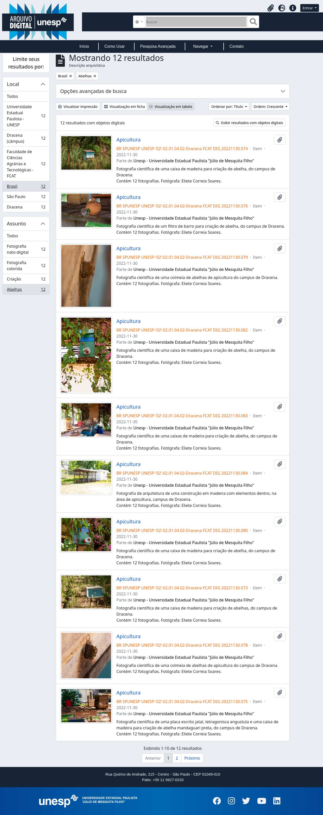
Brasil (26, 187)
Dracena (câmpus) (26, 138)
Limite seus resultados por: (26, 63)
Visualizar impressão (77, 106)
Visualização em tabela (170, 106)
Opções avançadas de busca (93, 91)
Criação (26, 280)
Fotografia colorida (26, 265)
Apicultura (128, 140)
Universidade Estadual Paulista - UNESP (26, 116)
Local (13, 84)
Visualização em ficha (124, 106)
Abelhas (26, 290)
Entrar (308, 8)
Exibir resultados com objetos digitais (249, 122)
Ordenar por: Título (227, 106)
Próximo (192, 758)
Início (84, 46)
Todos (12, 96)
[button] (270, 8)
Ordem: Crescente (269, 106)
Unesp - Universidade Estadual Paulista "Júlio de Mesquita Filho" (193, 161)
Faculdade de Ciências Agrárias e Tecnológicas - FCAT (26, 164)
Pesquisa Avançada (157, 46)
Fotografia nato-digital (26, 249)
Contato (236, 46)
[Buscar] (196, 21)
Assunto (16, 223)
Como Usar (114, 46)
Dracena (26, 208)
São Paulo (26, 198)
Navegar (201, 46)
